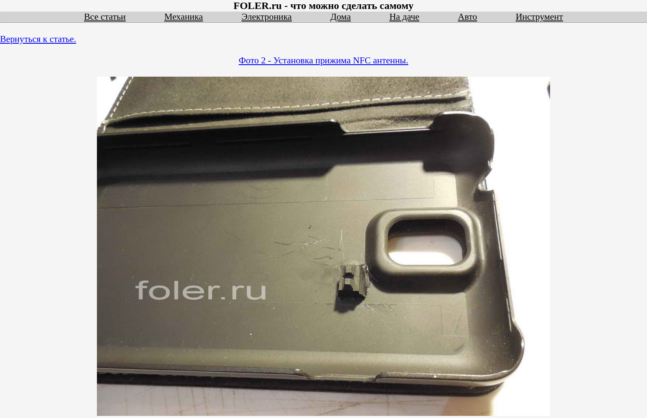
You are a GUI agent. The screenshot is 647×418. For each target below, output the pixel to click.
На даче (404, 17)
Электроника (266, 17)
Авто (467, 17)
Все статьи (105, 17)
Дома (341, 17)
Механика (183, 17)
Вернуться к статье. (38, 39)
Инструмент (539, 17)
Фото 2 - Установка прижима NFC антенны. (324, 60)
